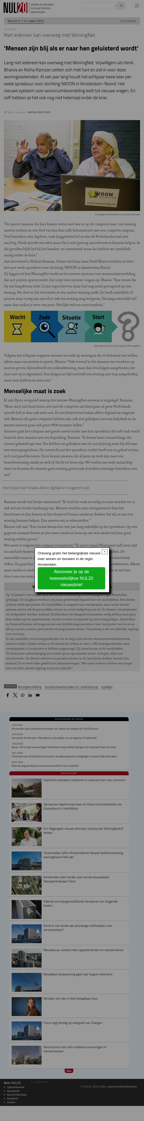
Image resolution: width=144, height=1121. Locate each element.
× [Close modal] (105, 551)
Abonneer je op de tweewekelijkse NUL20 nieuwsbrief (71, 578)
